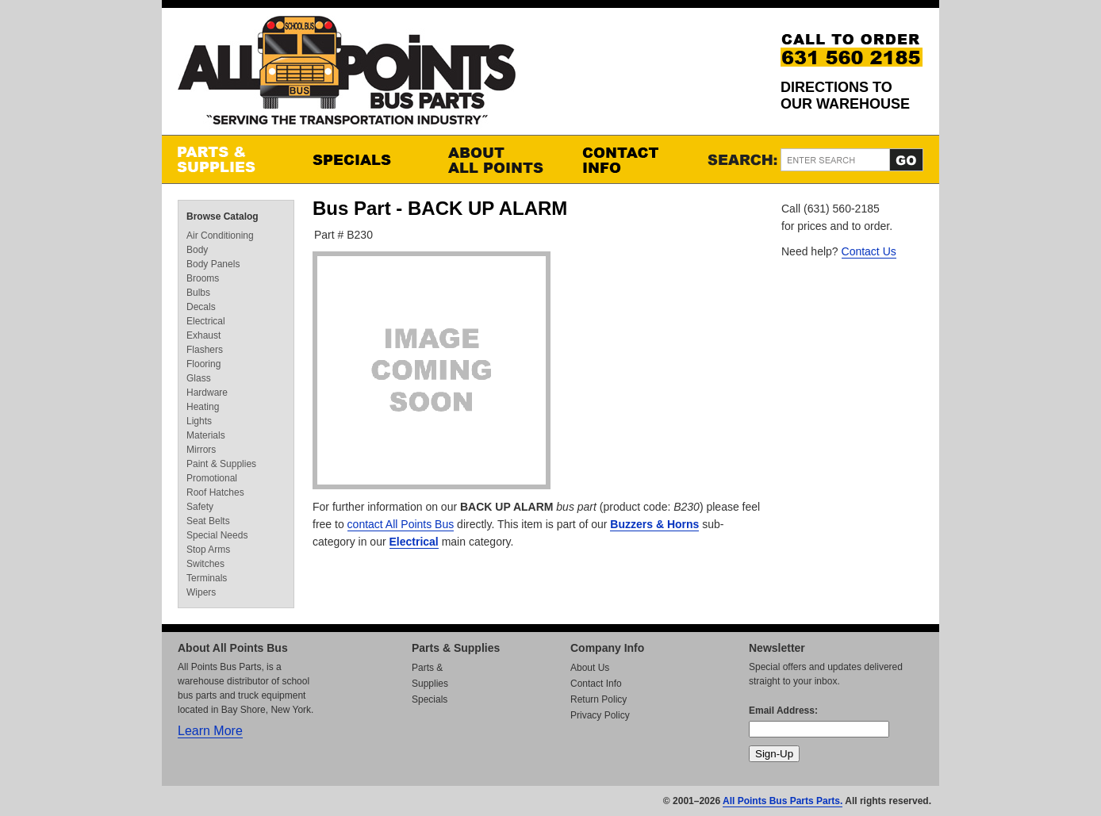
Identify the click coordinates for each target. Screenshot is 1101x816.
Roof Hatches (215, 492)
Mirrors (201, 449)
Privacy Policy (600, 715)
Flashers (204, 349)
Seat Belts (208, 521)
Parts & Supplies (229, 159)
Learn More (210, 730)
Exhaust (203, 335)
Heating (202, 406)
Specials (364, 159)
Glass (198, 378)
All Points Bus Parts (347, 75)
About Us (589, 667)
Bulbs (198, 292)
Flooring (203, 364)
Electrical (414, 541)
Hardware (207, 392)
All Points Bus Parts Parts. (782, 800)
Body (197, 249)
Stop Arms (208, 549)
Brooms (202, 278)
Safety (199, 506)
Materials (205, 435)
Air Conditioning (220, 235)
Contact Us (869, 251)
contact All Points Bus (401, 524)
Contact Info (633, 159)
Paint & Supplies (221, 463)
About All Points (498, 159)
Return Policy (598, 699)
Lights (199, 421)
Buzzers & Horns (654, 524)
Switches (205, 563)
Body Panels (213, 264)
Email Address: (783, 710)
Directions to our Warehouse (845, 95)
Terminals (206, 578)
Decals (201, 306)
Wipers (201, 592)
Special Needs (216, 535)
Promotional (211, 478)
